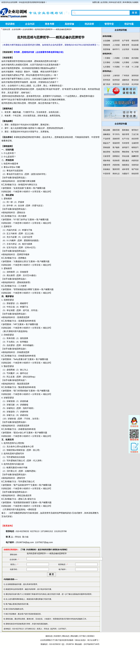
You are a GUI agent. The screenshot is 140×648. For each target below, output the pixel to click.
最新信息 (49, 636)
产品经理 (106, 139)
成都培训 (125, 80)
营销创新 (106, 147)
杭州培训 (116, 80)
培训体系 (116, 161)
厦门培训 (106, 84)
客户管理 (135, 152)
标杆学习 (116, 49)
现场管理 (116, 143)
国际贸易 (116, 130)
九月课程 (106, 67)
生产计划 (125, 139)
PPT (54, 78)
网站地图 (74, 636)
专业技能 (135, 49)
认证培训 (125, 49)
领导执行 (135, 130)
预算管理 (116, 169)
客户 (35, 188)
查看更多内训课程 (59, 550)
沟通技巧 (125, 174)
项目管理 (125, 134)
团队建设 (125, 161)
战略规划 (106, 134)
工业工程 (135, 134)
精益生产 (106, 143)
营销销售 (106, 45)
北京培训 (106, 76)
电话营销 (116, 152)
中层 (93, 137)
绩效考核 (106, 161)
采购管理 (116, 139)
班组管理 (135, 174)
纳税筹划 (125, 165)
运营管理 (116, 41)
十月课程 (116, 67)
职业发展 (135, 45)
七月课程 (125, 62)
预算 (20, 502)
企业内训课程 (27, 29)
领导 (87, 137)
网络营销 (125, 152)
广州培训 (125, 76)
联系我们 (91, 636)
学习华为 (116, 134)
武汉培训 (125, 84)
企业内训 (29, 24)
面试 (16, 432)
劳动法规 (125, 156)
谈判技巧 (125, 147)
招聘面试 (116, 156)
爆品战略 (106, 130)
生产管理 (125, 41)
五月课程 (106, 62)
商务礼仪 (116, 174)
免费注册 (95, 2)
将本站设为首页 (115, 2)
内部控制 (116, 165)
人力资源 (116, 45)
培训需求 (57, 636)
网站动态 (65, 636)
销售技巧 (135, 147)
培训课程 (10, 24)
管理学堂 (109, 24)
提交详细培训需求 (45, 550)
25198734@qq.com (25, 542)
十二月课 (135, 67)
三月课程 (125, 58)
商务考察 (49, 24)
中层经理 (106, 174)
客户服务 (116, 147)
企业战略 (106, 41)
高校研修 (69, 24)
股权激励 (125, 130)
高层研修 (106, 49)
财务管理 (125, 45)
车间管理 (125, 143)
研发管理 (135, 41)
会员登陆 (104, 2)
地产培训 (135, 169)
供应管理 (135, 139)
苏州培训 (106, 80)
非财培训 (135, 165)
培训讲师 (89, 24)
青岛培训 (135, 80)
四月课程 (135, 58)
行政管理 (106, 156)
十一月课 (125, 67)
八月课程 (135, 62)
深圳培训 (135, 76)
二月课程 (116, 58)
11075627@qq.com (44, 542)
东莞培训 (116, 84)
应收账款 (106, 169)
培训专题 (129, 24)
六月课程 (116, 62)
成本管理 (125, 169)
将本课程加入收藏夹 (131, 2)
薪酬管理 (135, 156)
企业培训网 (16, 29)
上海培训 (116, 76)
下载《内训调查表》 (29, 550)
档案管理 (106, 165)
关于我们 (82, 636)
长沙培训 (135, 84)
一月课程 (106, 58)
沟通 (32, 75)
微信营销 (106, 152)
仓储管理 (135, 143)
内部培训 (135, 161)
